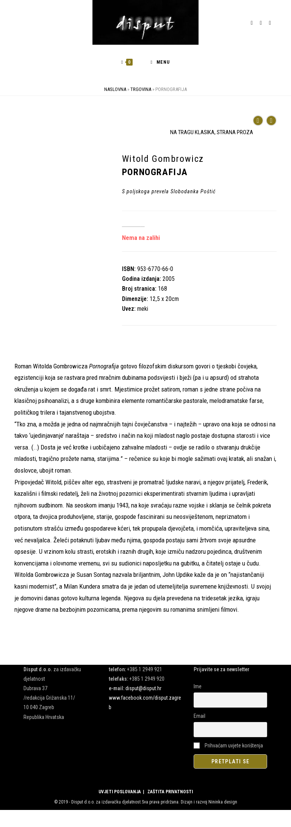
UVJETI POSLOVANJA (120, 791)
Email (199, 716)
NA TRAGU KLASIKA (192, 132)
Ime (198, 686)
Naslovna (115, 89)
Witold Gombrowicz (163, 158)
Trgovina (140, 89)
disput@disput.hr (143, 688)
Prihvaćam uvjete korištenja (228, 745)
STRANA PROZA (235, 132)
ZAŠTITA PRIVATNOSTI (170, 791)
